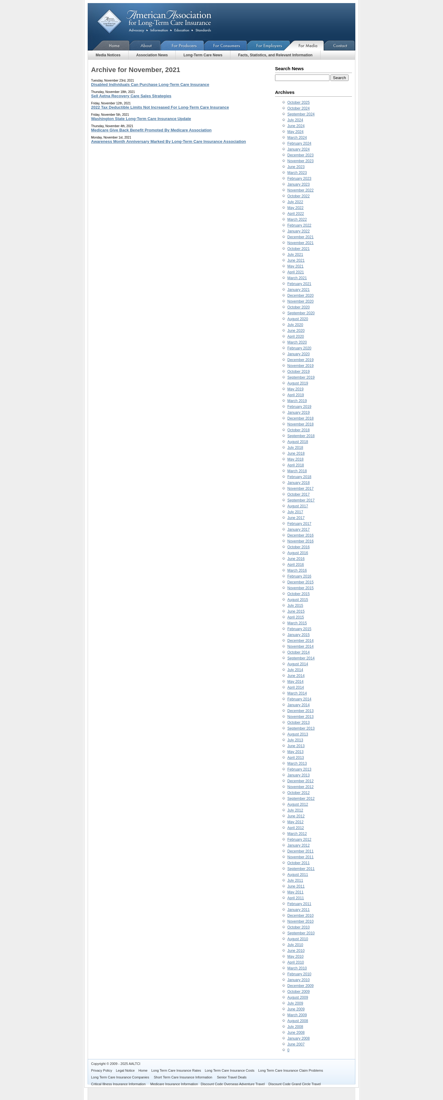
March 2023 (297, 173)
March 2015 (297, 623)
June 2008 (296, 1032)
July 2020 (295, 325)
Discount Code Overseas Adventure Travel (233, 1084)
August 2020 (297, 319)
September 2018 (301, 436)
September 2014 (301, 658)
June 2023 (296, 167)
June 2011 (296, 886)
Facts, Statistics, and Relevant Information (275, 55)
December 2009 (300, 986)
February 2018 (299, 477)
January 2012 (298, 845)
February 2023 (299, 178)
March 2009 (297, 1015)
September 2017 (301, 500)
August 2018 (297, 442)
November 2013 (300, 717)
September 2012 (301, 798)
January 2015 (298, 635)
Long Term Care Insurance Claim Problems (290, 1070)
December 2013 (300, 711)
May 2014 (295, 681)
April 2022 (295, 214)
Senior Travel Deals (231, 1077)
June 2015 (296, 611)
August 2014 (297, 664)
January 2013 (298, 775)
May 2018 (295, 459)
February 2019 (299, 407)
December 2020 (300, 295)
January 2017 (298, 529)
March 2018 (297, 471)
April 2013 (295, 757)
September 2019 (301, 377)
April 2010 (295, 962)
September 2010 (301, 933)
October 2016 (298, 547)
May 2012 (295, 822)
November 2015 (300, 588)
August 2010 (297, 939)
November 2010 (300, 921)
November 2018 (300, 424)
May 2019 (295, 389)
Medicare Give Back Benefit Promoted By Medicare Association (151, 130)
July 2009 (295, 1003)
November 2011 (300, 857)
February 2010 (299, 974)
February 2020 (299, 348)
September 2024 (301, 114)
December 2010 (300, 915)
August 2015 (297, 600)
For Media (307, 45)
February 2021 (299, 284)
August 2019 (297, 383)
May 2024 (295, 132)
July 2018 (295, 447)
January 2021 (298, 290)
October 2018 (298, 430)
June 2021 (296, 260)
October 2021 (298, 249)
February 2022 (299, 225)
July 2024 (295, 120)
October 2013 (298, 722)
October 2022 (298, 196)
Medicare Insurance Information (174, 1084)
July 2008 (295, 1027)
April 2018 (295, 465)
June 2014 (296, 676)
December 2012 (300, 781)
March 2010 (297, 968)
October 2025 (298, 102)
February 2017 (299, 524)
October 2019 (298, 371)
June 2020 (296, 330)
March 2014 (297, 693)
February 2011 (299, 904)
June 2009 (296, 1009)
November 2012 (300, 787)
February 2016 (299, 576)
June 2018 (296, 453)
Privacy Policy (101, 1070)
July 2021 (295, 254)
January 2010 (298, 980)
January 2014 (298, 705)
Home (109, 45)
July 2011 (295, 880)
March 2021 (297, 278)
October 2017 (298, 494)
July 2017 (295, 512)
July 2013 (295, 740)
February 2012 (299, 839)
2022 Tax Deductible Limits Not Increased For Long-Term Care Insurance (160, 107)
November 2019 (300, 366)
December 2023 (300, 155)
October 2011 (298, 863)
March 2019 (297, 401)
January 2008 (298, 1038)
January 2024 (298, 149)
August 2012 (297, 804)
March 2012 (297, 834)
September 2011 (301, 869)
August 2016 (297, 553)
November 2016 (300, 541)
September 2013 (301, 728)
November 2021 (300, 243)
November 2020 (300, 301)
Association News (152, 55)
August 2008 (297, 1021)
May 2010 (295, 956)
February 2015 (299, 629)
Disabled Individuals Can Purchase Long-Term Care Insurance (150, 84)
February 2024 (299, 143)
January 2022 (298, 231)
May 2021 (295, 266)
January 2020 (298, 354)
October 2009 (298, 991)
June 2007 (296, 1044)
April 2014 (295, 687)
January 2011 (298, 910)
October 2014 (298, 652)
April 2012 (295, 828)
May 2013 (295, 752)
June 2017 (296, 518)
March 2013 (297, 763)
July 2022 (295, 202)
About (145, 45)
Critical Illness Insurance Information (118, 1084)
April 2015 (295, 617)
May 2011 (295, 892)
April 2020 (295, 336)
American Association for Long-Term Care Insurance (159, 21)
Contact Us (339, 45)
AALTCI (134, 1064)
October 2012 (298, 793)
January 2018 (298, 483)
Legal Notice (125, 1070)
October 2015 (298, 594)
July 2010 (295, 945)
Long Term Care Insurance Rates (176, 1070)
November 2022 (300, 190)
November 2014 (300, 646)
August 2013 (297, 734)
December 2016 (300, 535)
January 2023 (298, 184)
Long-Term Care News (202, 55)
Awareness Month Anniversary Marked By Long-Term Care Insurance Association (168, 141)
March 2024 (297, 137)
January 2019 (298, 412)
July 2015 (295, 605)
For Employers (268, 45)
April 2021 (295, 272)
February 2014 (299, 699)
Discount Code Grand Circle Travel (295, 1084)
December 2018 (300, 418)
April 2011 (295, 898)
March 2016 (297, 570)
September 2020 (301, 313)
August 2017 (297, 506)
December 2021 (300, 237)
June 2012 (296, 816)
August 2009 (297, 997)
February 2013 (299, 769)
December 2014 (300, 641)
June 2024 (296, 126)
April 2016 (295, 564)
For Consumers (225, 45)
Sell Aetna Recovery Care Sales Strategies (131, 96)
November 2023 (300, 161)
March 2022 (297, 219)
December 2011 (300, 851)
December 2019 (300, 360)
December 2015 (300, 582)
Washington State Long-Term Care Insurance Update (141, 118)
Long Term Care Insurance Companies (120, 1077)
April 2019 (295, 395)
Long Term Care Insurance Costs (229, 1070)
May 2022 (295, 208)
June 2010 (296, 951)
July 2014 (295, 670)
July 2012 (295, 810)
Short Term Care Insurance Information (183, 1077)
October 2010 (298, 927)
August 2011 (297, 874)
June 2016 (296, 559)
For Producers (182, 45)
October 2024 (298, 108)
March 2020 (297, 342)
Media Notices (108, 55)
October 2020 (298, 307)
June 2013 (296, 746)
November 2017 (300, 488)
